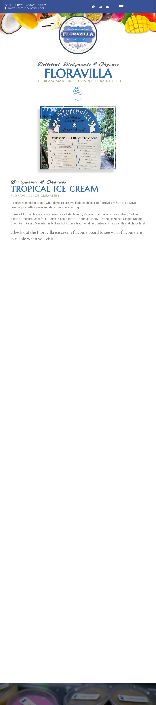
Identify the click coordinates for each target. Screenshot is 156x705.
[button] (121, 6)
